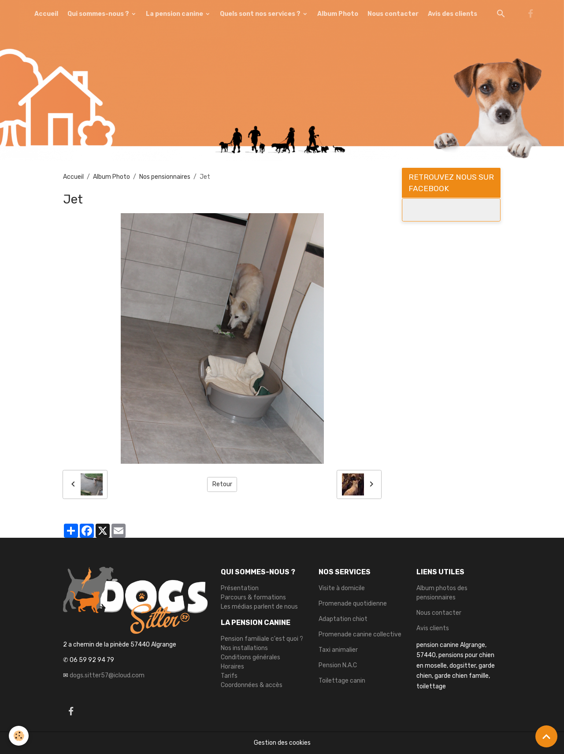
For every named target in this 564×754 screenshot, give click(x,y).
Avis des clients (452, 14)
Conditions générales (250, 657)
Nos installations (244, 648)
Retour (222, 484)
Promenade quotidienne (353, 603)
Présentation (240, 588)
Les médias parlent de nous (259, 606)
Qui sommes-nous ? (98, 14)
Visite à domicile (342, 588)
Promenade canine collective (360, 634)
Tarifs (229, 676)
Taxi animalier (338, 650)
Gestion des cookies (282, 743)
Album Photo (337, 14)
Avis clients (432, 628)
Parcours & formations (253, 597)
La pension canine (175, 14)
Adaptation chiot (343, 619)
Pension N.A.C (338, 665)
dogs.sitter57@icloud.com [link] (107, 675)
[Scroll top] (546, 736)
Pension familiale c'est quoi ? (262, 639)
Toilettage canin (342, 680)
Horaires (232, 666)
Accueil (46, 14)
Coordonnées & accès (251, 685)
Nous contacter (393, 14)
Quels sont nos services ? (261, 14)
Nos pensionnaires (164, 177)
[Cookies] (19, 736)
